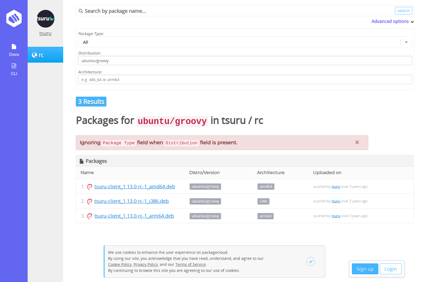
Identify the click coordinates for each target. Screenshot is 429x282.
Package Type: (91, 33)
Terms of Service (190, 264)
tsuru (45, 33)
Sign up (365, 269)
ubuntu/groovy (205, 186)
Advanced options (390, 21)
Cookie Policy (120, 264)
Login (390, 269)
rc (258, 120)
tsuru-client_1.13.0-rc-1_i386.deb (131, 201)
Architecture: (90, 71)
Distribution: (89, 53)
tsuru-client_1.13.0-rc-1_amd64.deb (134, 186)
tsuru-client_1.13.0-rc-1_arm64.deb (134, 215)
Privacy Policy (146, 264)
